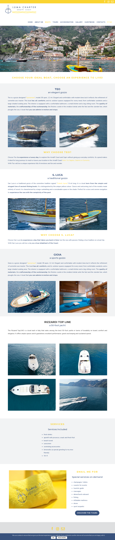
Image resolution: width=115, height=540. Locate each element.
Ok (53, 537)
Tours (55, 22)
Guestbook (89, 22)
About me (39, 22)
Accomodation (66, 22)
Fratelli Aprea (62, 183)
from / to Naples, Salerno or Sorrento (75, 160)
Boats (48, 22)
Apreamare (30, 97)
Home (30, 22)
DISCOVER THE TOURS (87, 513)
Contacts (101, 22)
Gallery (78, 22)
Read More (62, 537)
